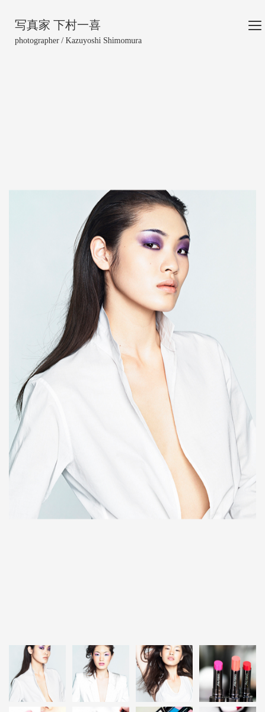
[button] (27, 354)
